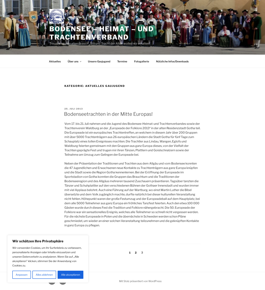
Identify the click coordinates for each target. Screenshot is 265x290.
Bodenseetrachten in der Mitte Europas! (108, 114)
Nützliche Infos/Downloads (172, 61)
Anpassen (21, 274)
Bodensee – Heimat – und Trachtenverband (101, 33)
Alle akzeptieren (70, 274)
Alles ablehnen (44, 274)
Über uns (75, 61)
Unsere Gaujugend (99, 61)
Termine (122, 61)
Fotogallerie (141, 61)
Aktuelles (55, 61)
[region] (47, 259)
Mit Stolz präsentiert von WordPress (140, 281)
